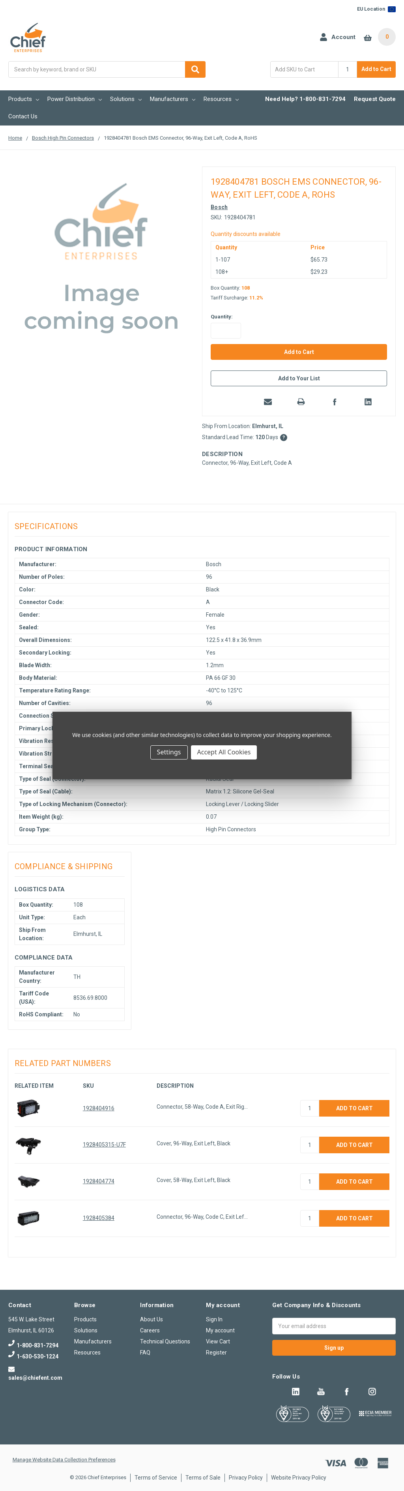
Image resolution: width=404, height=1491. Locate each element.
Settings (169, 752)
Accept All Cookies (224, 752)
